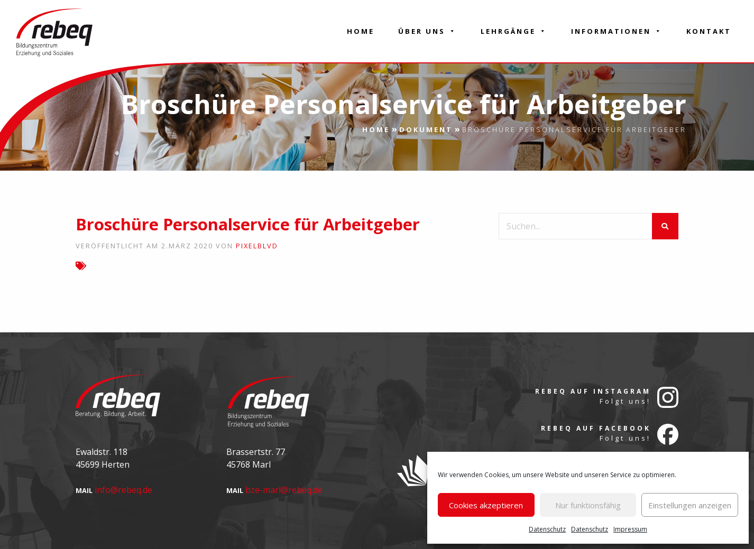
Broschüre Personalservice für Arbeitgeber (248, 224)
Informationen (617, 31)
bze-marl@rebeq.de (284, 490)
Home (360, 31)
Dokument (426, 129)
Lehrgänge (514, 31)
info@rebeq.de (123, 490)
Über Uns (427, 31)
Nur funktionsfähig (588, 505)
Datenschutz (547, 529)
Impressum (630, 529)
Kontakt (708, 31)
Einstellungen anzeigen (689, 505)
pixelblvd (257, 245)
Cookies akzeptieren (486, 505)
